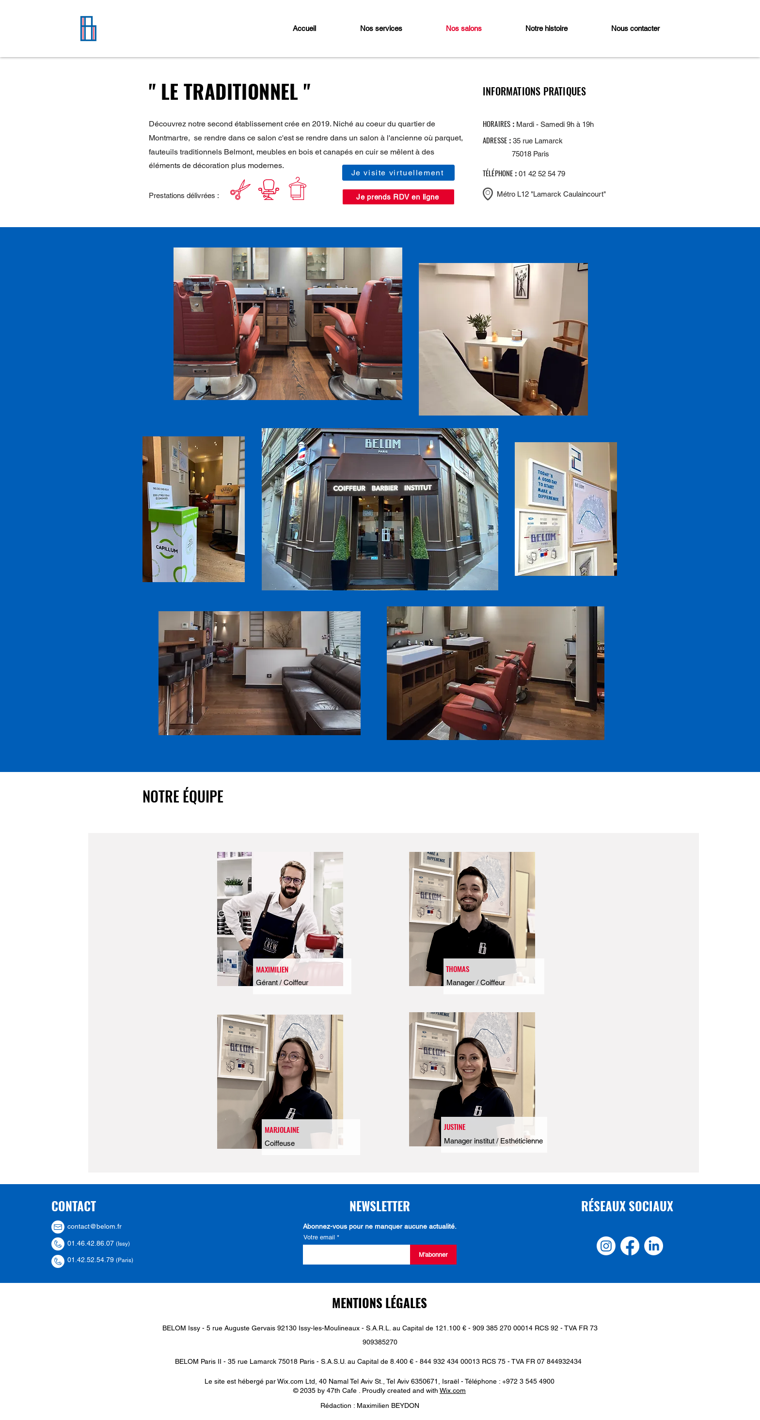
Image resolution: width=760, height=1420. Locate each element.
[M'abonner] (433, 1255)
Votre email (320, 1237)
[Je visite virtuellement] (398, 173)
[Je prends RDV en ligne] (398, 197)
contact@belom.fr (94, 1226)
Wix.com (453, 1390)
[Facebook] (629, 1245)
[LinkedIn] (653, 1245)
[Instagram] (606, 1245)
